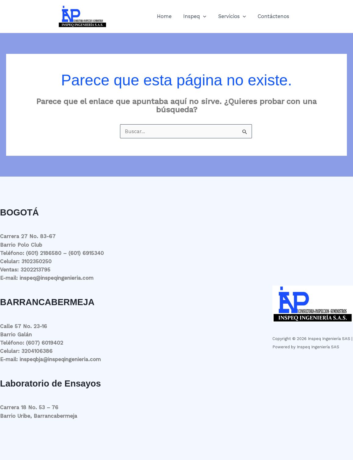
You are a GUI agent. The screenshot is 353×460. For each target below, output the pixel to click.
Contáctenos (274, 16)
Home (169, 16)
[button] (207, 16)
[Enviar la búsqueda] (244, 132)
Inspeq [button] (198, 16)
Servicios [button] (234, 16)
